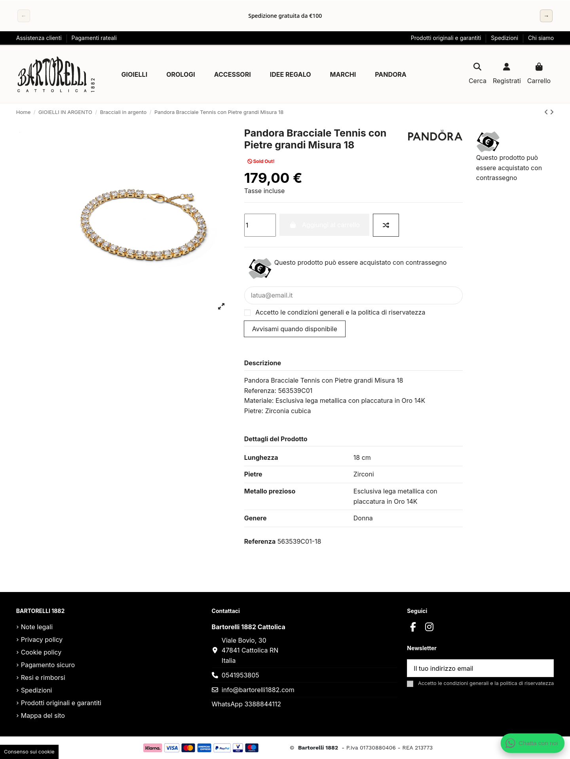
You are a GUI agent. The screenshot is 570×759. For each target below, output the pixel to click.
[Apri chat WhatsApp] (533, 743)
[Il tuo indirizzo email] (471, 668)
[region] (285, 15)
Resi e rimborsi (43, 677)
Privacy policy (42, 639)
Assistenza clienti (39, 37)
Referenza (260, 541)
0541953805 (240, 675)
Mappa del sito (43, 715)
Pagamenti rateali (93, 37)
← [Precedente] (24, 15)
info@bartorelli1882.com (258, 690)
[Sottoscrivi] (543, 668)
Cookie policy (41, 652)
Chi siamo (541, 37)
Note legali (37, 627)
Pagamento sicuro (48, 665)
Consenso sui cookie (29, 751)
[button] (134, 74)
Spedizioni (505, 37)
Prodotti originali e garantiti (447, 37)
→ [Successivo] (546, 15)
